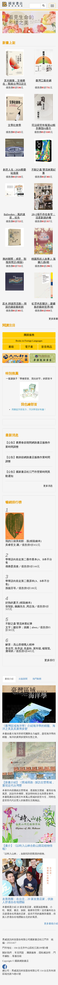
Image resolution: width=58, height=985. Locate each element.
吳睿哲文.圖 (12, 544)
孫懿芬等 (10, 588)
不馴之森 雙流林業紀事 (18, 623)
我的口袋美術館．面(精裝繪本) (23, 541)
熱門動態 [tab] (37, 679)
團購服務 (29, 334)
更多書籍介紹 (51, 923)
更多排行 (49, 660)
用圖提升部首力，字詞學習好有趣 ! (28, 409)
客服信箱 (16, 956)
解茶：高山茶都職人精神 (19, 644)
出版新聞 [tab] (23, 679)
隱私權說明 (44, 952)
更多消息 (48, 486)
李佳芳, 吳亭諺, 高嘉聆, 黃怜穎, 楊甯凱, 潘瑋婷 (28, 650)
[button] (6, 23)
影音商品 (46, 346)
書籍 (11, 346)
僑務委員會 (12, 566)
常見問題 (19, 952)
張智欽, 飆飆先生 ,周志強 (19, 606)
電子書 (29, 346)
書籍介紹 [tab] (9, 679)
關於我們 (7, 952)
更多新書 (53, 318)
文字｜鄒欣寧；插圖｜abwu (21, 627)
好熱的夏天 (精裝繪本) (18, 602)
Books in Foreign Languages (29, 341)
